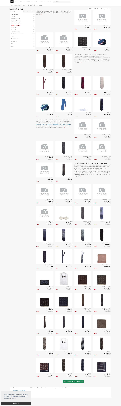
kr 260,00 (50, 288)
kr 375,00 (107, 27)
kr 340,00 (88, 27)
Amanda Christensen (48, 69)
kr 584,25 (69, 92)
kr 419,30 (107, 266)
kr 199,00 (69, 224)
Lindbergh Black (87, 25)
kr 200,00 (69, 288)
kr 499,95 (108, 50)
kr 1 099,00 (87, 49)
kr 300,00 (69, 49)
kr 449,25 (50, 71)
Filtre (91, 9)
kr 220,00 (50, 310)
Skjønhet (34, 1)
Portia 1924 (88, 112)
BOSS (70, 91)
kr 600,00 (50, 181)
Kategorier (17, 5)
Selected (108, 47)
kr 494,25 (50, 375)
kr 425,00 (50, 49)
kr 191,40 (88, 114)
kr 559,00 (108, 376)
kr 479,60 (88, 223)
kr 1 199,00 (107, 94)
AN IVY (89, 91)
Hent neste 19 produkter (73, 381)
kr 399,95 (50, 94)
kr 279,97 (50, 92)
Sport (40, 1)
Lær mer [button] (14, 398)
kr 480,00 (50, 179)
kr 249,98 (107, 49)
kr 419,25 (107, 375)
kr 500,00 (108, 29)
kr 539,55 (107, 244)
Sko (21, 1)
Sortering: (102, 9)
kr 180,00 (107, 288)
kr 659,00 (50, 376)
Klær (16, 1)
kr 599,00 (50, 72)
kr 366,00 (88, 92)
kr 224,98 (50, 114)
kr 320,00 (88, 201)
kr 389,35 (50, 244)
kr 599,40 (50, 266)
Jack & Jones (69, 221)
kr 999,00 (50, 268)
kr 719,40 (107, 92)
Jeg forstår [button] (16, 403)
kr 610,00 (88, 94)
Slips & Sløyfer (31, 5)
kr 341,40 (107, 114)
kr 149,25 (69, 223)
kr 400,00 (88, 29)
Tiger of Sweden (66, 124)
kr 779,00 (69, 94)
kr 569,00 (108, 116)
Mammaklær (48, 1)
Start (11, 5)
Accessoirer (27, 1)
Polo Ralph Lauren (86, 47)
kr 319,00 (88, 116)
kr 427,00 (69, 114)
